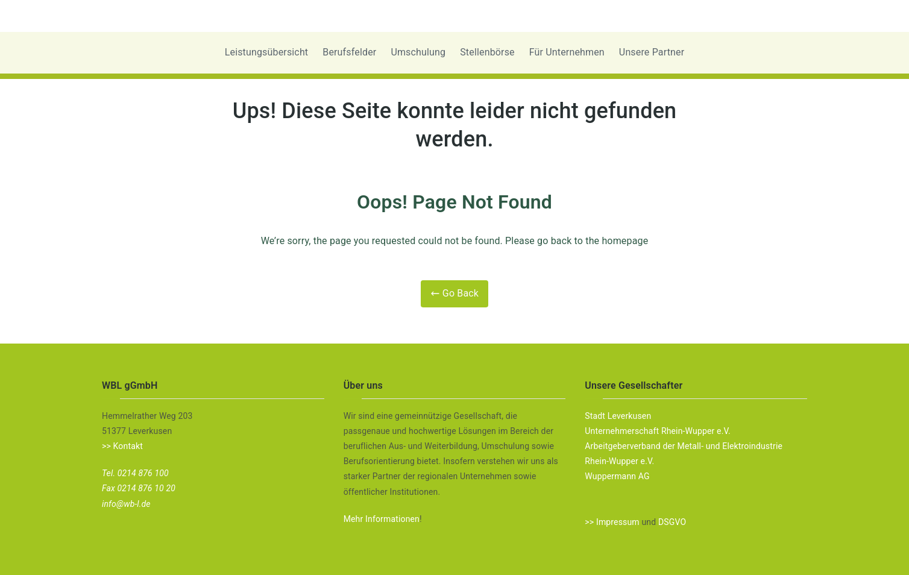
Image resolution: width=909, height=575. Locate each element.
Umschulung (418, 52)
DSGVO (672, 522)
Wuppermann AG (617, 476)
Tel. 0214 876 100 (135, 473)
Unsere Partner (651, 52)
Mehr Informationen (382, 519)
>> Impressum (612, 522)
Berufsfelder (349, 52)
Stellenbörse (487, 52)
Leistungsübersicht (267, 52)
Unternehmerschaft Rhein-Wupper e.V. (658, 431)
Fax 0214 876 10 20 (138, 488)
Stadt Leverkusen (618, 416)
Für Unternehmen (567, 52)
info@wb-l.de (126, 504)
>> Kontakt (122, 446)
